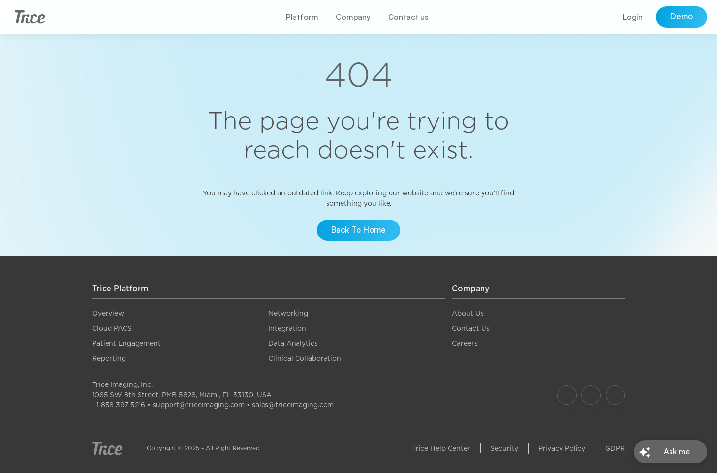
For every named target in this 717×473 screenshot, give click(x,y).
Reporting (109, 358)
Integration (287, 328)
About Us (468, 313)
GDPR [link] (615, 448)
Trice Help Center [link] (441, 448)
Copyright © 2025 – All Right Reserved (203, 448)
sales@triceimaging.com (293, 405)
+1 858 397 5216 (118, 405)
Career (463, 343)
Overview (108, 313)
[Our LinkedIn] (615, 395)
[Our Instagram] (591, 395)
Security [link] (504, 448)
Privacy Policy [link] (561, 448)
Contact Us (471, 328)
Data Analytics (293, 343)
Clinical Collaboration (304, 358)
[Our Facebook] (567, 395)
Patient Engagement (126, 343)
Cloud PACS (112, 328)
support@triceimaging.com (199, 405)
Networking (288, 313)
